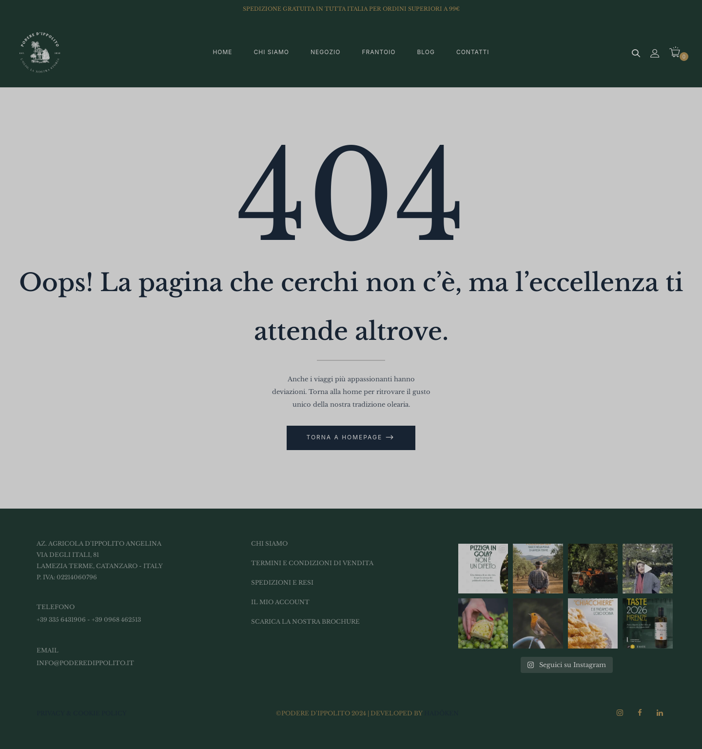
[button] (678, 52)
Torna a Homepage (346, 437)
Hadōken (441, 713)
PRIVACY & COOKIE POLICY (82, 713)
